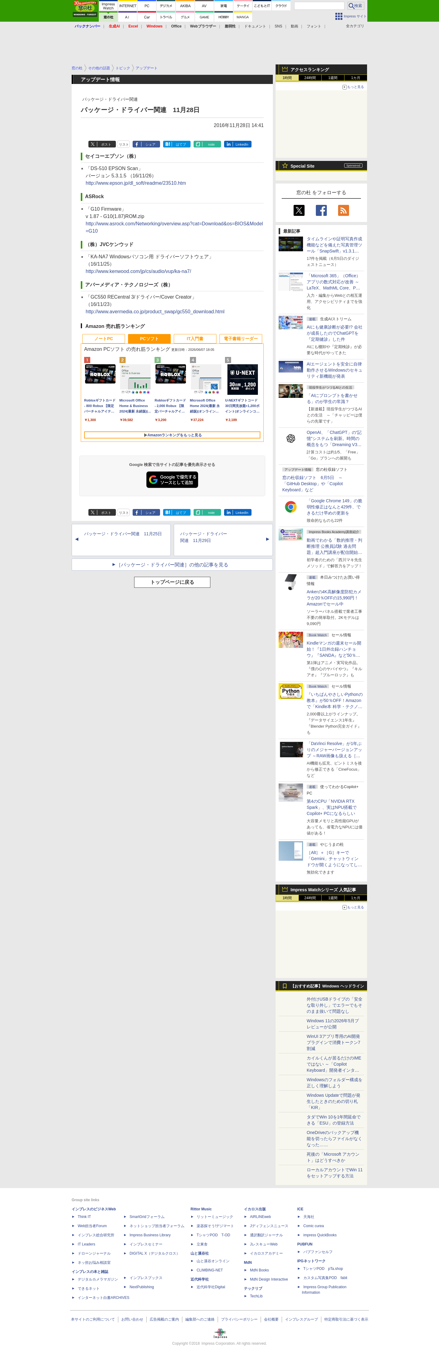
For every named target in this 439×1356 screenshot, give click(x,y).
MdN (248, 1262)
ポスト (106, 144)
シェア (150, 144)
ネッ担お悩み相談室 (94, 1262)
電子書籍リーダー (241, 338)
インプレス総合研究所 (96, 1235)
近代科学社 (200, 1279)
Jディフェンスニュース (269, 1226)
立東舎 (202, 1244)
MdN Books (259, 1270)
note (211, 144)
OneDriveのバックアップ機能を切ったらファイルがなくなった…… (334, 1138)
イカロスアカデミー (266, 1253)
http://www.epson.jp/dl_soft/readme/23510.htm (136, 183)
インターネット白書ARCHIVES (103, 1298)
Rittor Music (201, 1209)
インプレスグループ (301, 1319)
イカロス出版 (255, 1209)
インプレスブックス (146, 1278)
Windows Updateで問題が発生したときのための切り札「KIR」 (333, 1101)
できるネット (89, 1288)
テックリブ (253, 1288)
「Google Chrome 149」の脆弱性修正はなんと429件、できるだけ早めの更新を (334, 506)
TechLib (256, 1296)
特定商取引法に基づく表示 (346, 1319)
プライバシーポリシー (239, 1319)
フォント (314, 26)
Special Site (303, 166)
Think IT (84, 1217)
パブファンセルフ (318, 1252)
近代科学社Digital (211, 1287)
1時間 (287, 78)
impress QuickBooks (320, 1235)
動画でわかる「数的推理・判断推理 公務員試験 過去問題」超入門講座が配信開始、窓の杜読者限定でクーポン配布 (334, 552)
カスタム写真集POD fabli (325, 1278)
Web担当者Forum (92, 1226)
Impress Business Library (150, 1235)
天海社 (308, 1217)
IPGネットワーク (311, 1261)
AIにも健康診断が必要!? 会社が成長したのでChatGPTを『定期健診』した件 (334, 333)
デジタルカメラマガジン (98, 1279)
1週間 (333, 78)
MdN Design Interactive (269, 1279)
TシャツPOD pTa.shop (323, 1269)
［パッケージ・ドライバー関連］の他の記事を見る (172, 564)
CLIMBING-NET (210, 1270)
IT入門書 (195, 338)
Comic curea (313, 1226)
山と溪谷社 (200, 1253)
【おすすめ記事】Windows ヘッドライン (327, 986)
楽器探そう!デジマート (215, 1226)
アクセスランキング (310, 69)
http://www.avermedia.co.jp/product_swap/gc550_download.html (155, 311)
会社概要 (271, 1319)
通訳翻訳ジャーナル (266, 1235)
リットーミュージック (215, 1217)
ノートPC (103, 338)
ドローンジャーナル (94, 1253)
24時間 (310, 78)
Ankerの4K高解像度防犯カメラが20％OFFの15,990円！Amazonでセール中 (334, 597)
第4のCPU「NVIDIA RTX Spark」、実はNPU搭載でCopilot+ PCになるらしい (332, 807)
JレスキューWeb (263, 1244)
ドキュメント (255, 26)
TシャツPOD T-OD (213, 1235)
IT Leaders (86, 1244)
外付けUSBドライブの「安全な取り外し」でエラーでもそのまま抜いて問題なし (334, 1005)
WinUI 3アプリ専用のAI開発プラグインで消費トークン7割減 (333, 1042)
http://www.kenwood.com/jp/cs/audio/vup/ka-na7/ (138, 271)
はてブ (181, 144)
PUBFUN (304, 1244)
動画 (294, 26)
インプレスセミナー (146, 1244)
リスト (124, 144)
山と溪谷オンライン (213, 1261)
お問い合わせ (132, 1319)
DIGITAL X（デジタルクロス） (155, 1253)
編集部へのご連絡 (200, 1319)
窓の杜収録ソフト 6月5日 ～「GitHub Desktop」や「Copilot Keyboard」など (312, 483)
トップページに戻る (172, 582)
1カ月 (356, 78)
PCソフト (149, 338)
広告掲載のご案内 (164, 1319)
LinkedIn (242, 144)
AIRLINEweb (260, 1217)
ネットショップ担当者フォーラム (157, 1226)
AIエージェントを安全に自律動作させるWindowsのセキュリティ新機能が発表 (334, 370)
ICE (300, 1209)
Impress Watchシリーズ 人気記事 (323, 889)
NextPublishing (142, 1287)
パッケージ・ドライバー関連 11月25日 (123, 533)
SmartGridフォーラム (147, 1217)
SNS (278, 26)
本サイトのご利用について (93, 1319)
